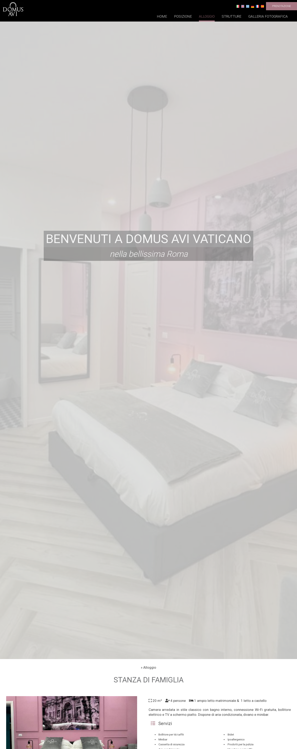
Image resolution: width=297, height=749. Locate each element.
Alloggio (207, 16)
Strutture (231, 16)
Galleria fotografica (268, 16)
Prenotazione (281, 6)
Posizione (183, 16)
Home (162, 16)
